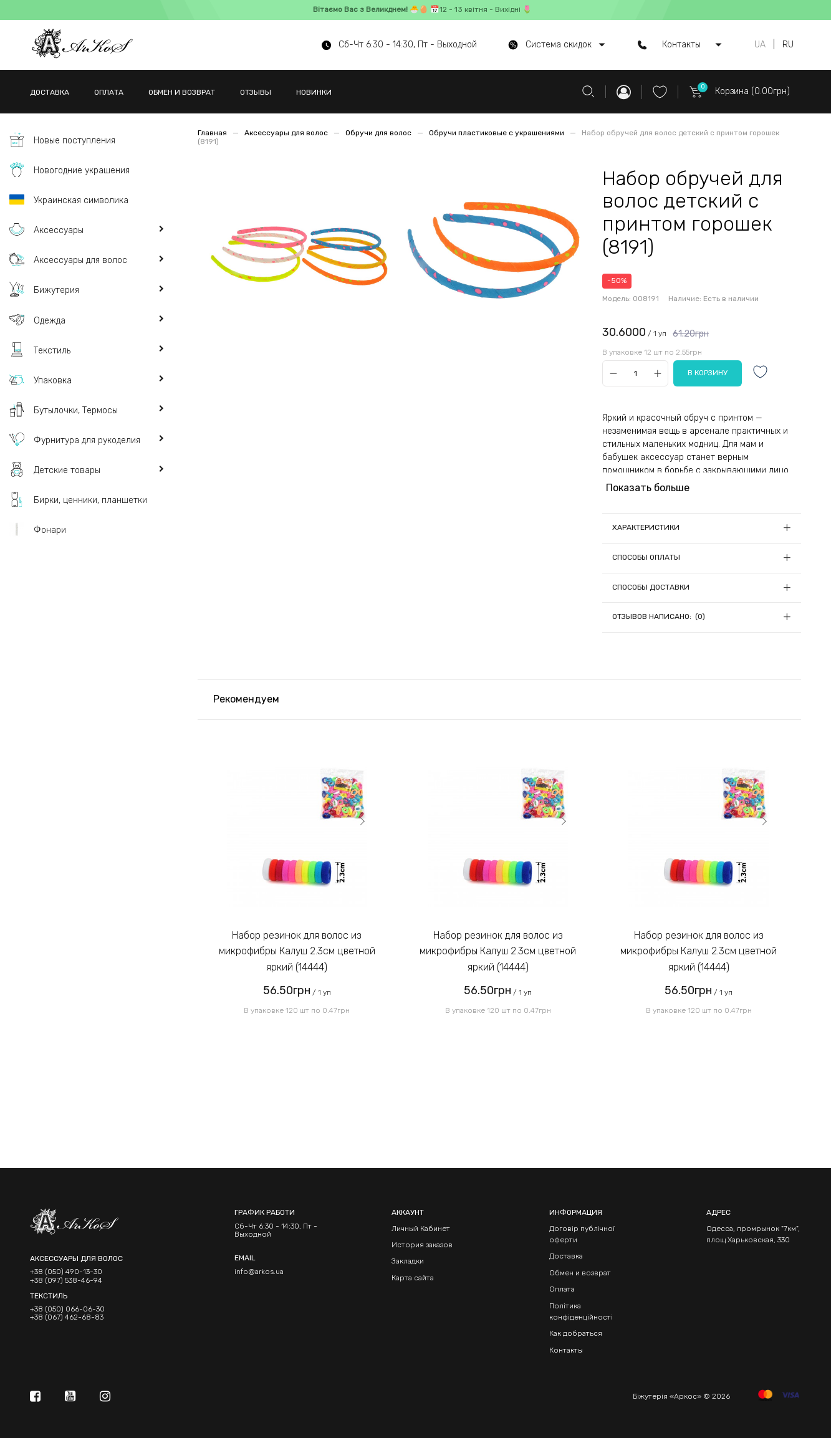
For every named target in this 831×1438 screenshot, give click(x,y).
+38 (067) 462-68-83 (66, 1317)
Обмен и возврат (580, 1272)
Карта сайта (412, 1277)
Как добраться (575, 1333)
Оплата (562, 1289)
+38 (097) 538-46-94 (66, 1281)
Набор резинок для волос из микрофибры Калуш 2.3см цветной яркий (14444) (297, 951)
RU (788, 45)
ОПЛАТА (108, 92)
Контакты (566, 1350)
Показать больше (647, 488)
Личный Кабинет (420, 1228)
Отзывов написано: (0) (658, 616)
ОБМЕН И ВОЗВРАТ (181, 92)
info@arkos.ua (259, 1271)
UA (760, 45)
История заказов (422, 1244)
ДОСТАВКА (49, 92)
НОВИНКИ (314, 92)
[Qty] (635, 373)
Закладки (407, 1261)
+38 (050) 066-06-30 (67, 1309)
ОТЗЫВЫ (255, 92)
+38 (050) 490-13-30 (66, 1272)
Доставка (566, 1256)
